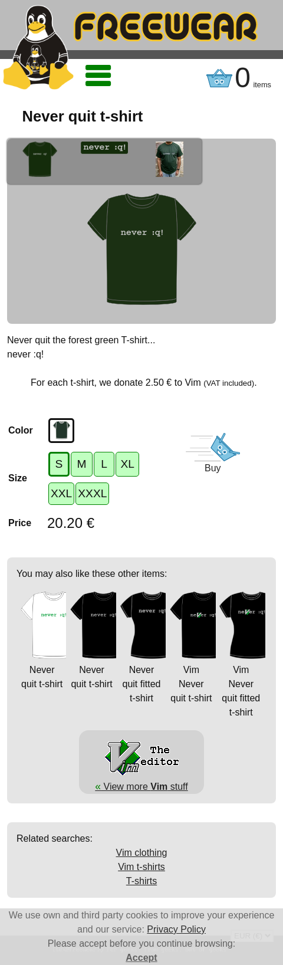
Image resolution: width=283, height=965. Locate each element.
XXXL (92, 493)
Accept (141, 958)
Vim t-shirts (141, 867)
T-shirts (141, 881)
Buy (213, 468)
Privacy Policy (176, 929)
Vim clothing (141, 853)
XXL (61, 493)
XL (127, 464)
